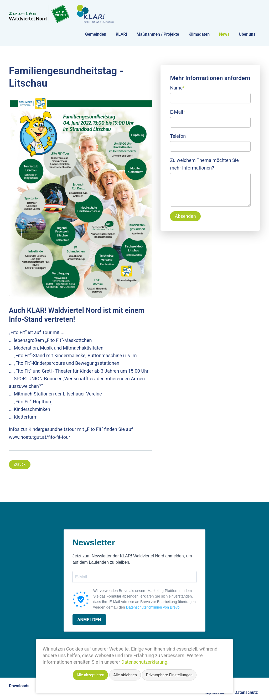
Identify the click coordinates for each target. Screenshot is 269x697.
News (224, 34)
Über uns (247, 34)
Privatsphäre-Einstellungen (169, 675)
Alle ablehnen (125, 675)
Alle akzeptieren (90, 675)
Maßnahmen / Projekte (158, 34)
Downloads (19, 685)
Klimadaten (199, 34)
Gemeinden (95, 34)
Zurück (19, 464)
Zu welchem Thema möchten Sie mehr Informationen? (204, 164)
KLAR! (121, 34)
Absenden (185, 216)
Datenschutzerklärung (144, 662)
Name (177, 87)
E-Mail (177, 111)
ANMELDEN (89, 619)
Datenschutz (246, 692)
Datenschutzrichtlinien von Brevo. (153, 607)
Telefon (178, 136)
